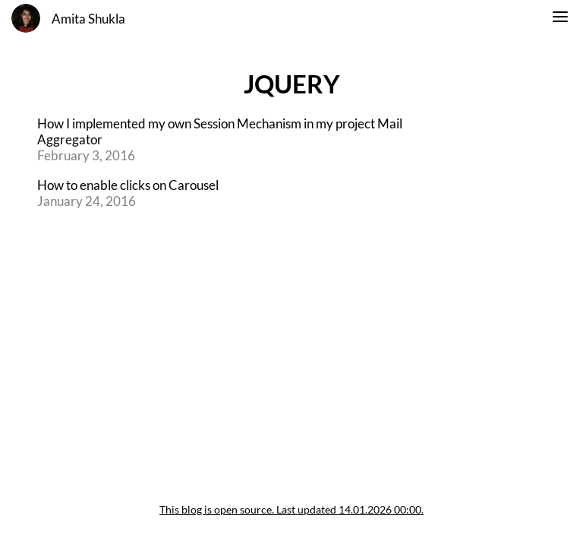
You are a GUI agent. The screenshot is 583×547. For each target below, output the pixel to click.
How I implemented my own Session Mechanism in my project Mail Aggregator (219, 131)
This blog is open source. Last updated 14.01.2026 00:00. (291, 509)
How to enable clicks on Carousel (128, 185)
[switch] (560, 19)
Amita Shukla (88, 19)
